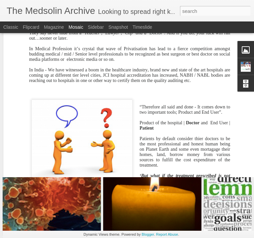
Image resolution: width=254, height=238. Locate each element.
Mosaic (75, 27)
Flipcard (31, 27)
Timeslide (142, 27)
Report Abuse (167, 234)
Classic (10, 27)
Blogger (148, 234)
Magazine (54, 27)
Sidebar (96, 27)
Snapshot (118, 27)
